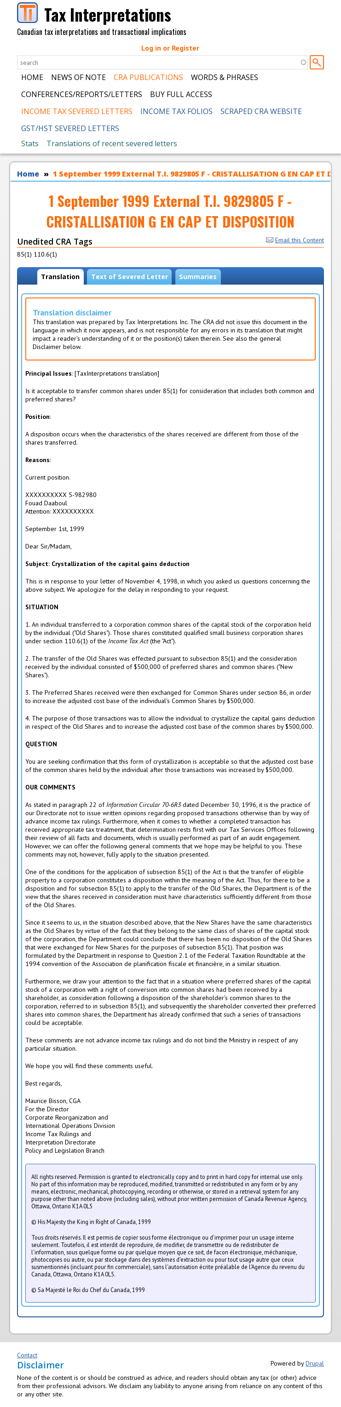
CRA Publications (148, 77)
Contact (27, 1355)
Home (32, 77)
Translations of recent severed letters (111, 143)
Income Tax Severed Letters (77, 111)
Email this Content (295, 240)
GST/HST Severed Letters (70, 128)
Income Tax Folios (176, 111)
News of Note (78, 77)
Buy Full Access (181, 94)
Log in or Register (170, 47)
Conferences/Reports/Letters (81, 94)
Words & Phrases (224, 77)
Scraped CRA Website (261, 111)
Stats (30, 143)
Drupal (315, 1363)
